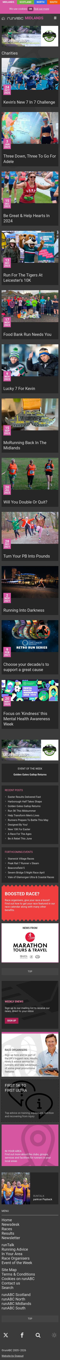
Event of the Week (17, 1263)
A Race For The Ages (20, 833)
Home (7, 1220)
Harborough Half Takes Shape (25, 801)
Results (8, 1233)
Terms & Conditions (18, 1274)
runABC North (13, 1299)
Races (7, 1229)
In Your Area (12, 1254)
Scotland (25, 2)
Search (7, 1287)
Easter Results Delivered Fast (24, 796)
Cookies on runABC (18, 1279)
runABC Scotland (16, 1294)
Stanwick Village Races (21, 858)
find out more (41, 8)
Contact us (11, 1283)
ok (30, 9)
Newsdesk (10, 1224)
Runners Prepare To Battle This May (28, 820)
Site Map (9, 1270)
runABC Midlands (16, 1303)
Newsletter (11, 1238)
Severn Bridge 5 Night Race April (26, 872)
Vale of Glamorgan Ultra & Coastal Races (31, 877)
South (53, 2)
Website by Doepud (13, 1355)
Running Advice (15, 1249)
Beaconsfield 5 (16, 867)
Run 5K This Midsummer (22, 810)
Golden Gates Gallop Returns (24, 806)
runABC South (13, 1308)
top (30, 971)
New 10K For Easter (19, 829)
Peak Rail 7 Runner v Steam (23, 863)
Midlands (8, 2)
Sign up (11, 1020)
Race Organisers (16, 1258)
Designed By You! (18, 824)
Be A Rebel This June (20, 838)
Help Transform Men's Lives (23, 815)
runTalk (8, 1245)
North (40, 2)
